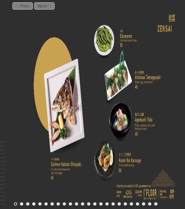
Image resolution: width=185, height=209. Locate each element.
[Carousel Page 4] (33, 204)
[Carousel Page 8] (58, 204)
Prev (22, 6)
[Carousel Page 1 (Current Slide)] (15, 204)
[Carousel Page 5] (40, 204)
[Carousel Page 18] (119, 204)
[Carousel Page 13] (88, 204)
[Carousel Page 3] (27, 204)
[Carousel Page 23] (149, 204)
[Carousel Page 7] (52, 204)
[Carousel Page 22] (143, 204)
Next (44, 6)
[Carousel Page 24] (155, 204)
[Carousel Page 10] (70, 204)
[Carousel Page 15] (101, 204)
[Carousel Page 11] (76, 204)
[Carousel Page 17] (113, 204)
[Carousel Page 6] (46, 204)
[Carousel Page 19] (125, 204)
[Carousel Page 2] (21, 204)
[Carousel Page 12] (82, 204)
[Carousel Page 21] (137, 204)
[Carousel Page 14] (94, 204)
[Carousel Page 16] (107, 204)
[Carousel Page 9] (64, 204)
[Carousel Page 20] (131, 204)
